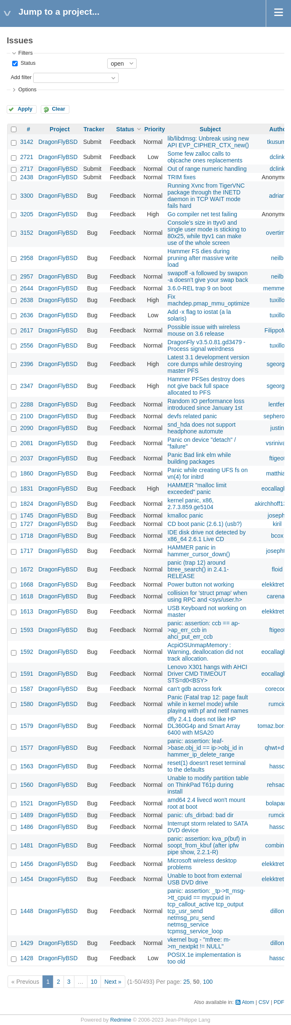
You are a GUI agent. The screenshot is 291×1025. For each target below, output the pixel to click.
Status (27, 63)
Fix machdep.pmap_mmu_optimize (208, 300)
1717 (26, 550)
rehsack (277, 784)
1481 (26, 845)
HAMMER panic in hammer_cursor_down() (198, 551)
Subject (210, 129)
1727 (26, 523)
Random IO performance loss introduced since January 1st (205, 404)
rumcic (277, 704)
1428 (26, 958)
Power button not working (200, 584)
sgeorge (277, 364)
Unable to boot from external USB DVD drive (204, 879)
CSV (264, 1002)
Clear (58, 109)
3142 (26, 141)
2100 (26, 416)
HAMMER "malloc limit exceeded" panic (196, 488)
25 (186, 981)
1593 (26, 630)
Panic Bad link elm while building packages (199, 458)
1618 (26, 596)
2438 (26, 177)
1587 (26, 688)
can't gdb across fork (194, 688)
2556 (26, 345)
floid (277, 569)
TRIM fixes (181, 177)
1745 (26, 515)
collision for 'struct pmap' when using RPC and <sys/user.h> (207, 596)
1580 (26, 704)
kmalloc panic (185, 515)
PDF (279, 1002)
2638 (26, 300)
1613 (26, 611)
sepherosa (277, 416)
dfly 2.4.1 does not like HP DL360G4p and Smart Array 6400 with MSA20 (203, 726)
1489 (26, 815)
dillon (277, 911)
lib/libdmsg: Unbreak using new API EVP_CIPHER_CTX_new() (208, 142)
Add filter (21, 77)
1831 (26, 488)
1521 (26, 803)
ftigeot (277, 458)
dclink (277, 157)
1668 (26, 584)
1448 (26, 911)
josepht (277, 515)
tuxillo (277, 300)
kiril (277, 523)
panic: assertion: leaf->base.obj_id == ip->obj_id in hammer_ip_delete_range (205, 748)
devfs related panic (192, 416)
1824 (26, 503)
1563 (26, 766)
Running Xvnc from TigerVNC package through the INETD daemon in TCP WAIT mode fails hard (206, 195)
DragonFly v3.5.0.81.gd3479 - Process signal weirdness (206, 345)
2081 (26, 443)
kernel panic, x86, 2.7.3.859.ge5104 (190, 503)
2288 (26, 404)
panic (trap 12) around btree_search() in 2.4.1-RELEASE (198, 569)
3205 (26, 214)
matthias (277, 473)
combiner (277, 845)
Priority (154, 129)
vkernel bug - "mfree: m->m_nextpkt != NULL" (198, 943)
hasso (277, 766)
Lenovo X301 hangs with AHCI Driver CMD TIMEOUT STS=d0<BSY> (207, 674)
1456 (26, 863)
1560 (26, 784)
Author (278, 129)
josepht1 (277, 550)
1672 (26, 569)
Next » (112, 981)
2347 (26, 385)
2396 (26, 364)
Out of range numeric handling (206, 168)
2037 (26, 458)
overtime (277, 232)
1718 (26, 535)
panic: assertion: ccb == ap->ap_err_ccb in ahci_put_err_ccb (203, 630)
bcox (277, 535)
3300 (26, 195)
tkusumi (277, 141)
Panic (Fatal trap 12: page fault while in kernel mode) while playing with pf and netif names (207, 704)
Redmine (120, 1020)
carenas (277, 596)
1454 (26, 879)
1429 (26, 943)
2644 (26, 288)
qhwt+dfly (277, 747)
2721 (26, 157)
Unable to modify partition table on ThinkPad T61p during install (208, 785)
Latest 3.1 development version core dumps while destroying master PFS (208, 364)
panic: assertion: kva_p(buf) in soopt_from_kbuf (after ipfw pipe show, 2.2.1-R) (206, 845)
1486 (26, 826)
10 (94, 981)
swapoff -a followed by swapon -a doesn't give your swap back (207, 276)
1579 (26, 725)
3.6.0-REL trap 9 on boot (199, 288)
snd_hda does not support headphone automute (201, 428)
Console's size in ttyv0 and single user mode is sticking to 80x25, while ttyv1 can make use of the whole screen (206, 232)
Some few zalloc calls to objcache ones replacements (204, 157)
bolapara (277, 803)
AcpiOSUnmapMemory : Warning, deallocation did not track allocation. (205, 652)
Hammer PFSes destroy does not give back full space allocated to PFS (206, 386)
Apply (25, 109)
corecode (277, 688)
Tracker (94, 129)
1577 (26, 747)
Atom (248, 1002)
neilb (277, 258)
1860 (26, 473)
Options (27, 90)
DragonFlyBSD (57, 141)
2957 (26, 276)
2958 (26, 258)
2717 (26, 168)
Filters (25, 53)
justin (277, 428)
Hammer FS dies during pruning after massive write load (202, 258)
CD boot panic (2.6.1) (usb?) (204, 523)
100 (207, 981)
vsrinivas (277, 443)
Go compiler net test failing (202, 214)
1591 (26, 673)
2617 (26, 330)
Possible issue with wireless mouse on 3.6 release (203, 330)
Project (59, 129)
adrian (277, 195)
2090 (26, 428)
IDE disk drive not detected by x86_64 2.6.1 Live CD (206, 535)
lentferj (277, 404)
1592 (26, 651)
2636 (26, 315)
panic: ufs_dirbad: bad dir (200, 815)
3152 (26, 232)
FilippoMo (277, 330)
